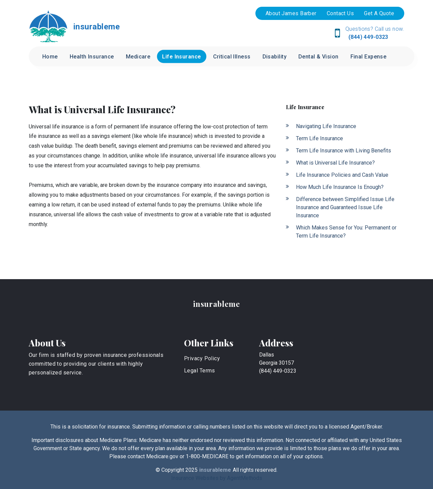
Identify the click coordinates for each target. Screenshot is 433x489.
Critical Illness (232, 56)
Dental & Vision (318, 56)
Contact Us (340, 13)
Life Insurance (181, 56)
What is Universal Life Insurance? (335, 163)
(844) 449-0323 (367, 37)
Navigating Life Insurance (326, 126)
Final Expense (368, 56)
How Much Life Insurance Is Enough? (340, 187)
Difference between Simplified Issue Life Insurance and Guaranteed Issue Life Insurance (345, 207)
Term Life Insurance (319, 138)
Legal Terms (199, 370)
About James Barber (291, 13)
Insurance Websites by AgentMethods (216, 478)
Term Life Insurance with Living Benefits (343, 150)
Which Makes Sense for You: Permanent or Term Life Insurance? (346, 231)
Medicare (138, 56)
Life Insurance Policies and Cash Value (342, 175)
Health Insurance (92, 56)
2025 (191, 470)
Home (50, 56)
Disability (275, 56)
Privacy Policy (202, 358)
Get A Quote (379, 13)
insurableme (216, 303)
